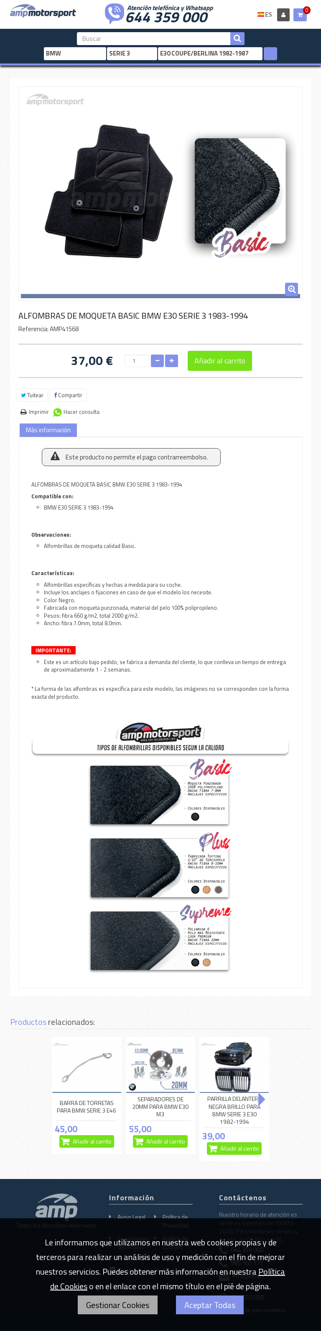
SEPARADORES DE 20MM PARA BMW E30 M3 (160, 1106)
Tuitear (32, 395)
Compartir (68, 395)
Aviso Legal (131, 1216)
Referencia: (33, 329)
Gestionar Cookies (117, 1304)
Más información (48, 430)
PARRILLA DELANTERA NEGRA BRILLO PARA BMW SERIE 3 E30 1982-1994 (234, 1110)
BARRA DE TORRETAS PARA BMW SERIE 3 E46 (86, 1106)
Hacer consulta (81, 412)
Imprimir (39, 412)
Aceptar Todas (209, 1304)
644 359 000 (166, 15)
